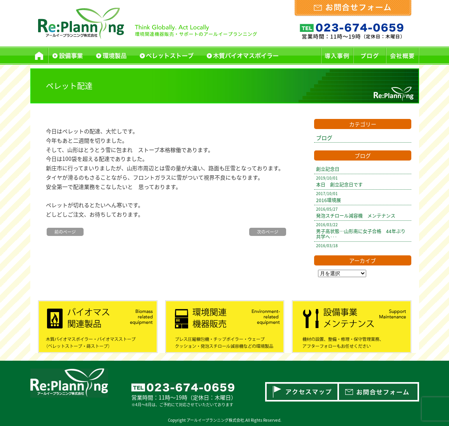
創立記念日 (327, 169)
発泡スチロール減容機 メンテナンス (355, 215)
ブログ (324, 137)
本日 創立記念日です (339, 184)
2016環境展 (328, 200)
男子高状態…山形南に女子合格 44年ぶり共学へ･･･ (360, 234)
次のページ (267, 232)
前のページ (65, 232)
